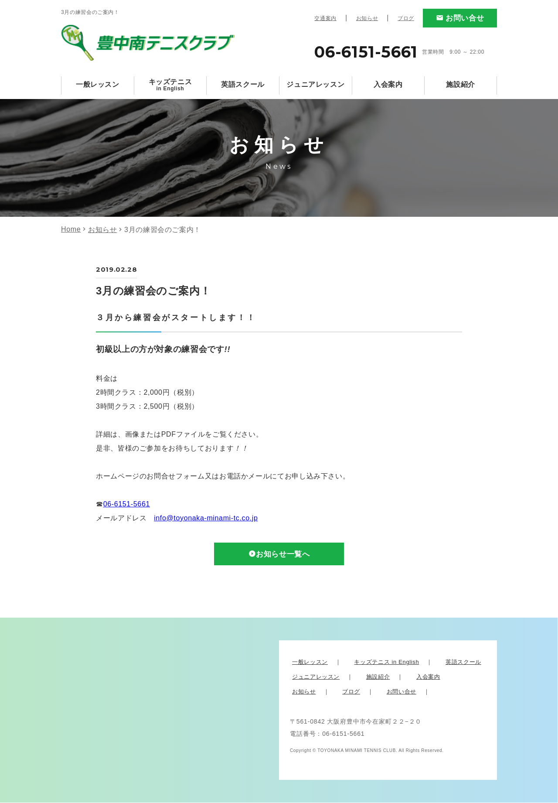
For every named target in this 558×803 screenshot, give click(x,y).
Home (71, 229)
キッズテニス (170, 85)
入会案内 (388, 84)
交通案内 (325, 18)
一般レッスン (97, 84)
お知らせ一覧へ (283, 554)
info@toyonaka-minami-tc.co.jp (206, 518)
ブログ (406, 18)
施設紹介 (460, 84)
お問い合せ (465, 18)
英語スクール (243, 84)
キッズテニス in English (386, 662)
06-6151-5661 (126, 504)
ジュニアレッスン (315, 84)
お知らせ (367, 18)
